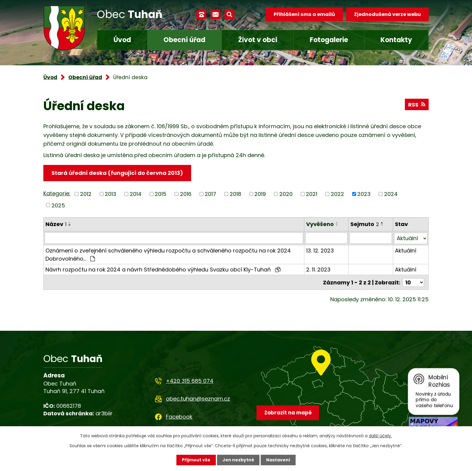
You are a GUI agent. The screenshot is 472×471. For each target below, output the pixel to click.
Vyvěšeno (320, 224)
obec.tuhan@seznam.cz (198, 398)
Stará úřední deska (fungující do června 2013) (117, 173)
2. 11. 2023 (318, 269)
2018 (235, 194)
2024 (391, 194)
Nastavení (278, 460)
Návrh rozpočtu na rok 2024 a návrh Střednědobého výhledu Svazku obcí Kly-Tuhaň (163, 269)
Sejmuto (365, 224)
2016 (185, 194)
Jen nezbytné (238, 460)
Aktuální (405, 250)
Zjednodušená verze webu (387, 14)
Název (56, 224)
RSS (416, 104)
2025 (58, 205)
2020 (286, 194)
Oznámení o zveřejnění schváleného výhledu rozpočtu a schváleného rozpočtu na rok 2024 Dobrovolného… (168, 254)
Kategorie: (56, 193)
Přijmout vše (196, 460)
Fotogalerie (329, 40)
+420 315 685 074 (189, 380)
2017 (210, 194)
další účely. (380, 436)
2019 (260, 194)
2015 (160, 194)
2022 (337, 194)
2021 (311, 194)
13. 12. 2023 (320, 250)
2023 (364, 194)
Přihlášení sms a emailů (304, 14)
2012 (86, 194)
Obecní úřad (184, 40)
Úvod (122, 40)
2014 (135, 194)
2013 (110, 194)
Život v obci (257, 40)
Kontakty (396, 40)
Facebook (179, 416)
